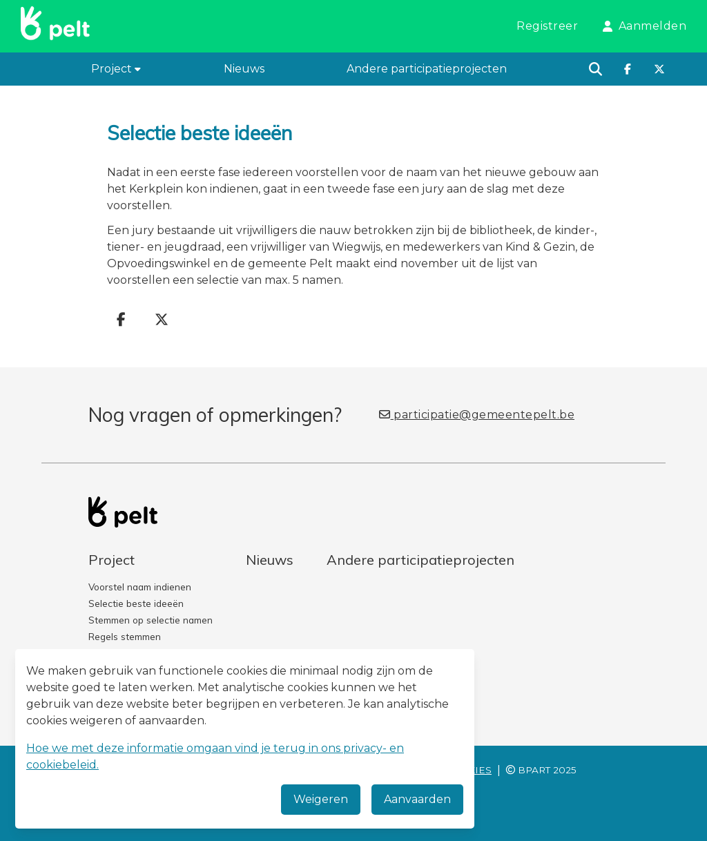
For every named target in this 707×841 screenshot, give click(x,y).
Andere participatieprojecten (427, 68)
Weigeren (320, 799)
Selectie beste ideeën (136, 603)
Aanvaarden (417, 799)
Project (116, 68)
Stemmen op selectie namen (150, 620)
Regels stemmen (124, 636)
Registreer (547, 25)
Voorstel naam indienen (139, 586)
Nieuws (244, 68)
